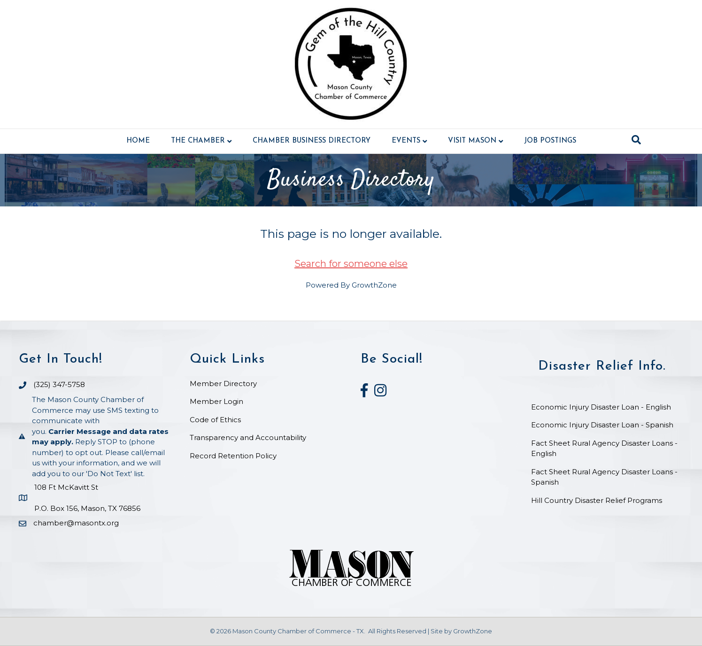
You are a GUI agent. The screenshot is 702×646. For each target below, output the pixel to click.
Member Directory (223, 383)
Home (138, 140)
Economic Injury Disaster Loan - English (602, 407)
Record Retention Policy (233, 455)
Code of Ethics (215, 419)
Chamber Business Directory (311, 140)
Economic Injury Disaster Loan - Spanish (602, 424)
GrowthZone (374, 285)
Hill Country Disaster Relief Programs (596, 500)
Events (406, 140)
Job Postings (550, 140)
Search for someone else (351, 263)
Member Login (216, 401)
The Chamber (198, 140)
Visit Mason (472, 140)
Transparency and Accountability (248, 437)
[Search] (636, 139)
